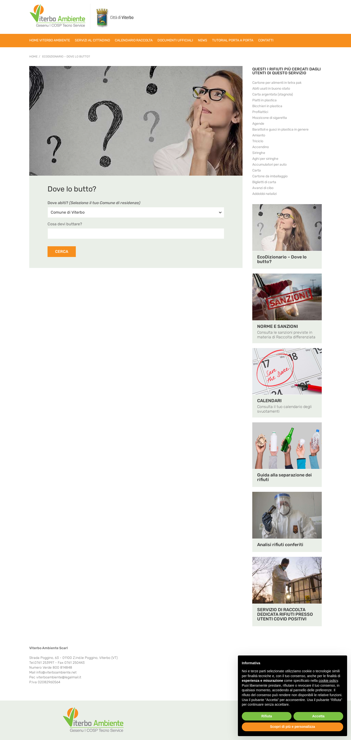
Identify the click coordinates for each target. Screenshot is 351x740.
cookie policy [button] (328, 681)
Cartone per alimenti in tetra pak (277, 83)
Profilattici (260, 112)
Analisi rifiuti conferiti (280, 544)
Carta (256, 170)
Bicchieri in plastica (267, 106)
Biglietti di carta (264, 182)
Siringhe (258, 153)
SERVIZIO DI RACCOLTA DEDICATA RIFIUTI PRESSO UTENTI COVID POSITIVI (285, 614)
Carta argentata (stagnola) (272, 94)
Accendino (260, 147)
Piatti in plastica (264, 100)
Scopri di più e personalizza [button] (292, 727)
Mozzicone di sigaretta (269, 118)
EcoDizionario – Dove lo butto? (66, 56)
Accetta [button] (318, 716)
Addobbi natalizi (264, 194)
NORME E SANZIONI (277, 326)
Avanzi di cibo (262, 188)
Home (33, 56)
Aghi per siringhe (265, 159)
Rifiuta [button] (266, 716)
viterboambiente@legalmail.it (58, 677)
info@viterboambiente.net (56, 672)
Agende (258, 124)
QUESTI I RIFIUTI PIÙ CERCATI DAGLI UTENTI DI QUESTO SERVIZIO (286, 71)
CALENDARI (269, 400)
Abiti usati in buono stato (271, 88)
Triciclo (257, 141)
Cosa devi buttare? (65, 224)
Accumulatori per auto (269, 164)
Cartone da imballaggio (270, 176)
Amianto (258, 135)
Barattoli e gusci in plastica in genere (280, 129)
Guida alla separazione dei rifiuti (284, 477)
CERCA (61, 251)
